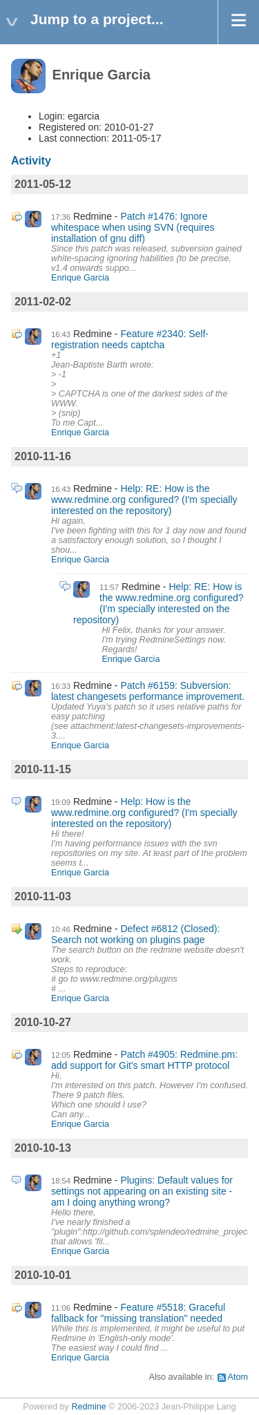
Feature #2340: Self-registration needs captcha (130, 339)
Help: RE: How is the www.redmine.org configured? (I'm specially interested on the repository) (144, 499)
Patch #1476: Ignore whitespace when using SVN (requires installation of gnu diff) (133, 227)
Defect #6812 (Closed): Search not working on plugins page (135, 934)
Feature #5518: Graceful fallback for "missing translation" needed (138, 1313)
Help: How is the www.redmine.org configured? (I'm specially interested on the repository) (144, 812)
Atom (238, 1377)
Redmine (88, 1407)
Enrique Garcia (80, 278)
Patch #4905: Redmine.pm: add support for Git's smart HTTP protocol (144, 1060)
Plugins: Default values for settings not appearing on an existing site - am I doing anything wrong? (142, 1191)
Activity (31, 161)
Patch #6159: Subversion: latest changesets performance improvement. (147, 691)
